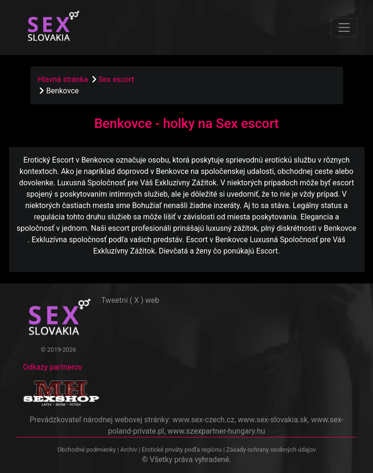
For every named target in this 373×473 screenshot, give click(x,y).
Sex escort (116, 79)
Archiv (128, 449)
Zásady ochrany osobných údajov (271, 449)
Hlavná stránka (63, 79)
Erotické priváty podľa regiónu (182, 449)
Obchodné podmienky (87, 449)
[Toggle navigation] (344, 27)
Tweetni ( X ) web (130, 300)
